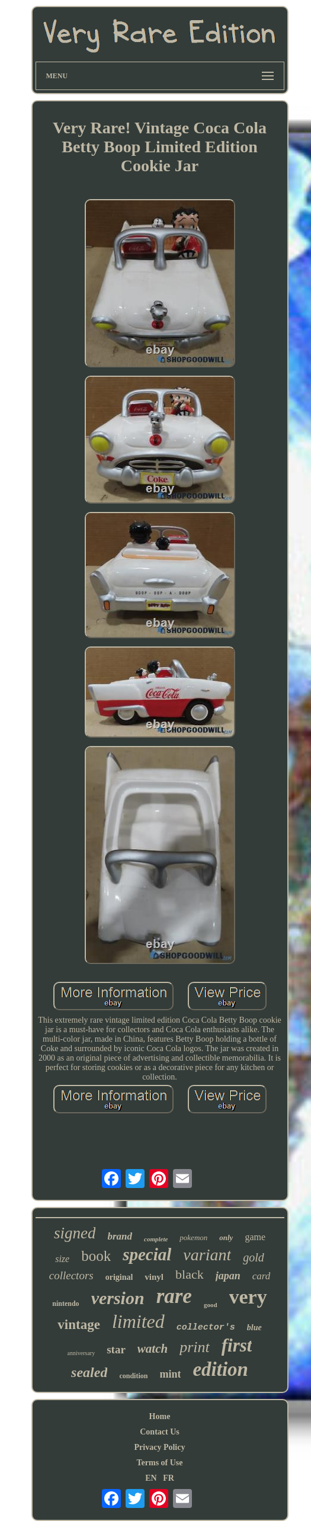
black (189, 1274)
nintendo (65, 1303)
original (119, 1277)
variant (207, 1254)
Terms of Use (159, 1462)
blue (254, 1327)
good (210, 1304)
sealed (89, 1372)
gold (253, 1257)
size (62, 1259)
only (226, 1237)
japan (228, 1276)
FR (168, 1478)
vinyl (154, 1277)
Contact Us (159, 1431)
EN (150, 1478)
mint (170, 1374)
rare (174, 1296)
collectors (71, 1275)
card (261, 1276)
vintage (78, 1324)
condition (133, 1376)
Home (160, 1416)
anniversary (81, 1353)
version (118, 1298)
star (116, 1349)
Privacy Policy (159, 1447)
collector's (206, 1328)
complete (156, 1239)
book (96, 1256)
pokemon (193, 1237)
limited (138, 1321)
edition (220, 1369)
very (248, 1297)
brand (119, 1236)
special (147, 1254)
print (194, 1347)
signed (75, 1233)
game (255, 1237)
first (237, 1345)
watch (152, 1348)
